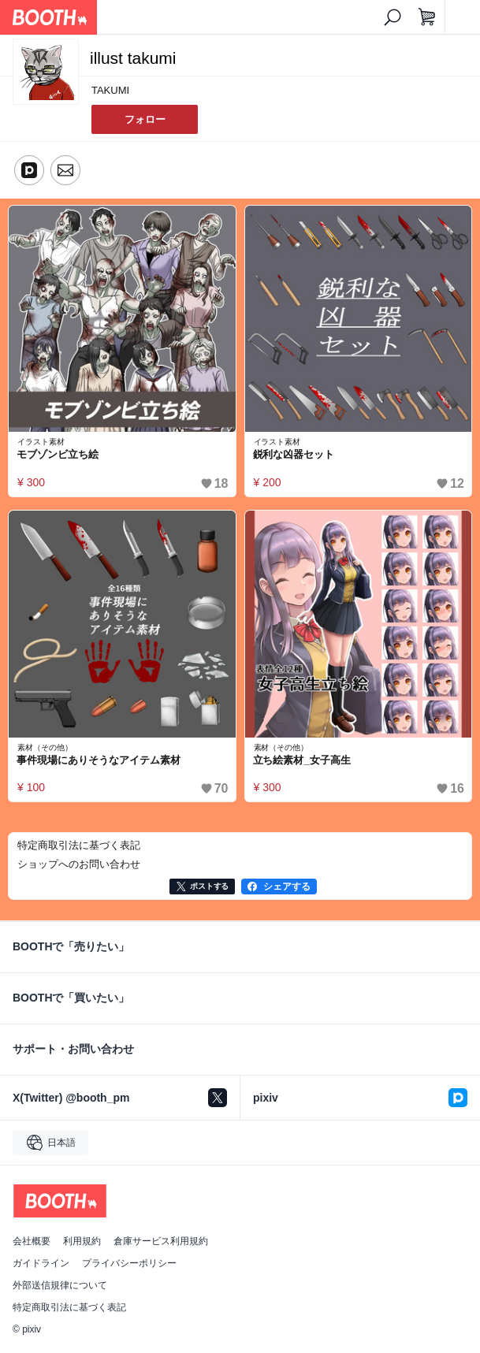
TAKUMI (110, 90)
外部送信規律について (60, 1285)
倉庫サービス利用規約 (160, 1241)
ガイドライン (41, 1263)
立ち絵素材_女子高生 (302, 760)
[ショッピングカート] (427, 17)
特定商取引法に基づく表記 (69, 1307)
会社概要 (31, 1241)
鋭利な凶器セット (294, 454)
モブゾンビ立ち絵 (58, 454)
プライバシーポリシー (129, 1263)
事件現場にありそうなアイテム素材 (98, 760)
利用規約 (82, 1241)
